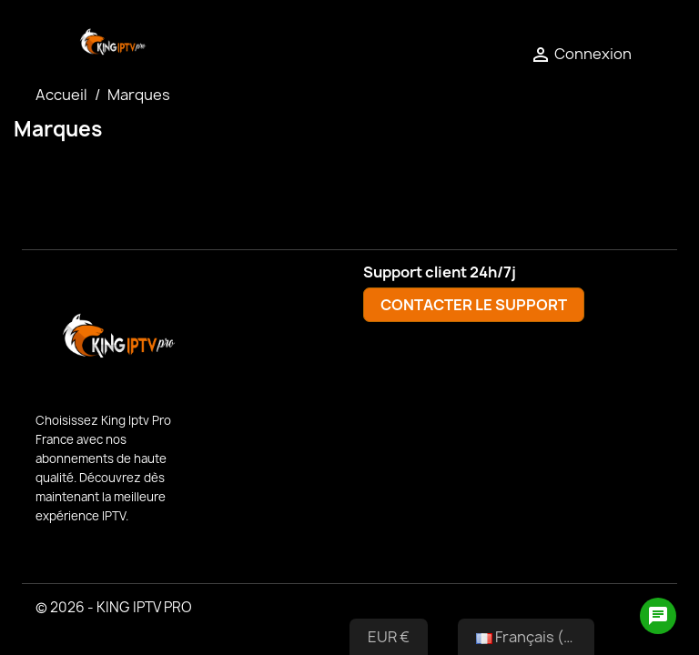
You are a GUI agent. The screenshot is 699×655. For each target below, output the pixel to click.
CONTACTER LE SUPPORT (473, 305)
